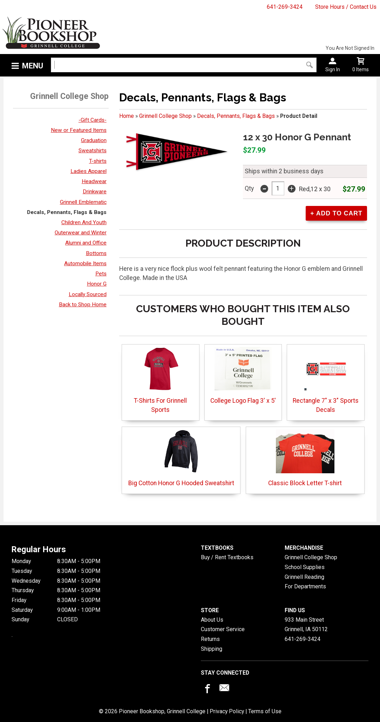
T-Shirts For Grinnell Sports (160, 380)
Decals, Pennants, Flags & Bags (67, 212)
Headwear (94, 181)
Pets (101, 273)
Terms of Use (264, 711)
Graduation (94, 140)
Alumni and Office (86, 243)
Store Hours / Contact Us (345, 7)
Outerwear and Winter (81, 232)
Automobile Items (85, 263)
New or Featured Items (79, 130)
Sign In (332, 69)
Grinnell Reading (304, 577)
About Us (212, 619)
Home (126, 116)
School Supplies (305, 567)
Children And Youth (84, 222)
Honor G (97, 284)
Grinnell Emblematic (83, 202)
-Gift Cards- (93, 120)
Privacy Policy (227, 711)
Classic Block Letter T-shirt (305, 458)
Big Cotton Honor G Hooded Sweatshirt (181, 458)
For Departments (305, 586)
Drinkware (95, 191)
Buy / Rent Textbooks (227, 557)
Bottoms (96, 253)
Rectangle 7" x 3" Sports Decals (326, 380)
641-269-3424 (285, 7)
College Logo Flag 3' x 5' (243, 375)
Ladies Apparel (88, 171)
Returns (210, 639)
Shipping (211, 649)
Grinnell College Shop (165, 116)
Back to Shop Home (83, 304)
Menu (32, 65)
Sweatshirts (93, 150)
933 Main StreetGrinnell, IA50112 (306, 624)
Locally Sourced (88, 294)
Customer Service (223, 629)
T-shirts (98, 161)
